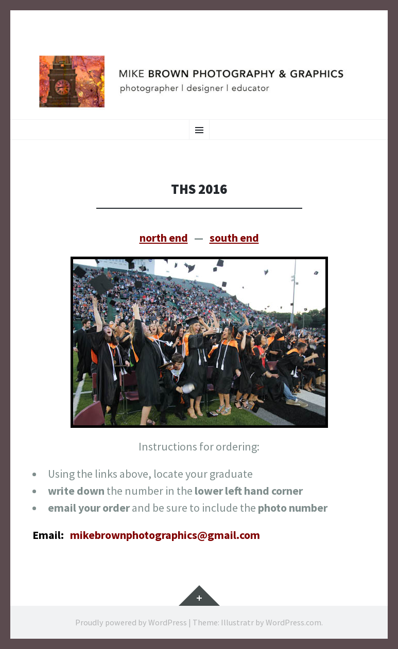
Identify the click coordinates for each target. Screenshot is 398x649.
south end (234, 237)
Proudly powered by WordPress (131, 622)
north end (164, 237)
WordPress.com (293, 622)
